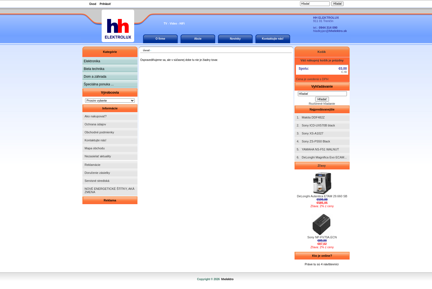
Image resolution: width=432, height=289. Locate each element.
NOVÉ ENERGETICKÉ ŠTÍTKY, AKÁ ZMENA (109, 190)
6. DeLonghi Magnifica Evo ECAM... (322, 157)
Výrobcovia (110, 92)
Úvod (92, 4)
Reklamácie (92, 164)
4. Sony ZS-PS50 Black (313, 141)
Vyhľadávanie (322, 86)
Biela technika (94, 69)
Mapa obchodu (95, 148)
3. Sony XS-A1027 (310, 133)
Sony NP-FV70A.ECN (322, 236)
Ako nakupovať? (96, 116)
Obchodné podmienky (99, 132)
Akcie (198, 38)
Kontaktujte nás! (273, 38)
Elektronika (92, 61)
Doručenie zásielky (97, 172)
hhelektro (227, 279)
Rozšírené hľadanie (322, 103)
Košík (321, 51)
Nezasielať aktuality (98, 156)
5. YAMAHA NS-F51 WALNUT (318, 149)
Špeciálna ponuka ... (99, 84)
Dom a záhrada (95, 77)
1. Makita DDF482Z (311, 117)
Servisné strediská (97, 180)
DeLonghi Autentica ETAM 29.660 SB (322, 195)
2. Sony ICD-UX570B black (316, 125)
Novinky (235, 38)
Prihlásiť (105, 4)
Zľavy (322, 165)
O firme (160, 38)
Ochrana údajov (95, 124)
